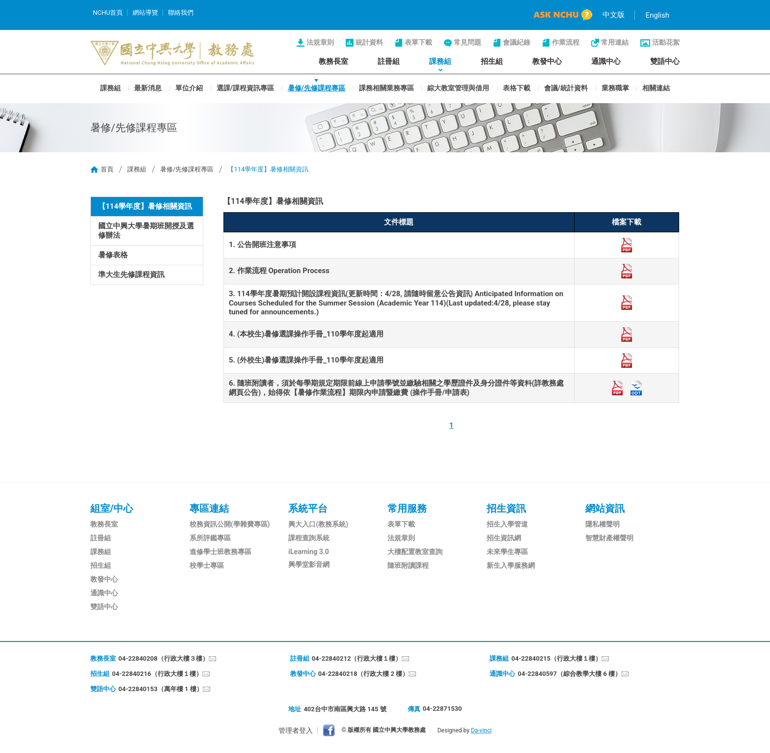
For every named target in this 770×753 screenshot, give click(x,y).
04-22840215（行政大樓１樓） (556, 658)
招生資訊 (506, 508)
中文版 (614, 14)
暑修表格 (113, 255)
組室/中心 (111, 508)
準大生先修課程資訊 (131, 274)
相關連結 (656, 87)
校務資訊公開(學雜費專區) (230, 524)
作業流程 (565, 42)
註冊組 (389, 61)
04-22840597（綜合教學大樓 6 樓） (569, 673)
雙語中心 (665, 61)
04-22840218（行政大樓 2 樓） (363, 673)
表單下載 (418, 42)
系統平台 (308, 508)
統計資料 (369, 42)
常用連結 (615, 42)
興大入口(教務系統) (318, 524)
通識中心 (606, 61)
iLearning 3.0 (308, 552)
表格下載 (516, 87)
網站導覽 (145, 12)
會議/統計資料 (566, 87)
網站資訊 (605, 508)
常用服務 (407, 508)
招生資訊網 (504, 538)
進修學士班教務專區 (220, 552)
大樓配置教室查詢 (414, 552)
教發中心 (547, 61)
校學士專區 (207, 565)
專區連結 (209, 508)
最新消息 (148, 87)
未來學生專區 (507, 552)
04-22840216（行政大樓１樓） (157, 673)
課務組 (440, 61)
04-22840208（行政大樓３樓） (163, 658)
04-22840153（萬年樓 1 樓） (160, 689)
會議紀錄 (516, 42)
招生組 (492, 61)
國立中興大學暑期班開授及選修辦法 (146, 231)
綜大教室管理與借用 (458, 87)
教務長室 (333, 61)
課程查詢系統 (309, 538)
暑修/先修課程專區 (316, 87)
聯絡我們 (180, 12)
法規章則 (320, 42)
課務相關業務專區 (386, 87)
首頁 (107, 169)
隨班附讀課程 (408, 565)
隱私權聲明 (602, 524)
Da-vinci (481, 730)
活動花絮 (666, 42)
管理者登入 (295, 730)
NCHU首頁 (108, 12)
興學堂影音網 (309, 564)
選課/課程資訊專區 (245, 87)
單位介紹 (189, 87)
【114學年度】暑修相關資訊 (145, 206)
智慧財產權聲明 (609, 538)
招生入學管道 (507, 524)
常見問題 (467, 42)
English (657, 15)
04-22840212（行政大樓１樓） (357, 658)
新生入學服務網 (511, 565)
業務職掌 (615, 87)
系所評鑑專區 (210, 538)
